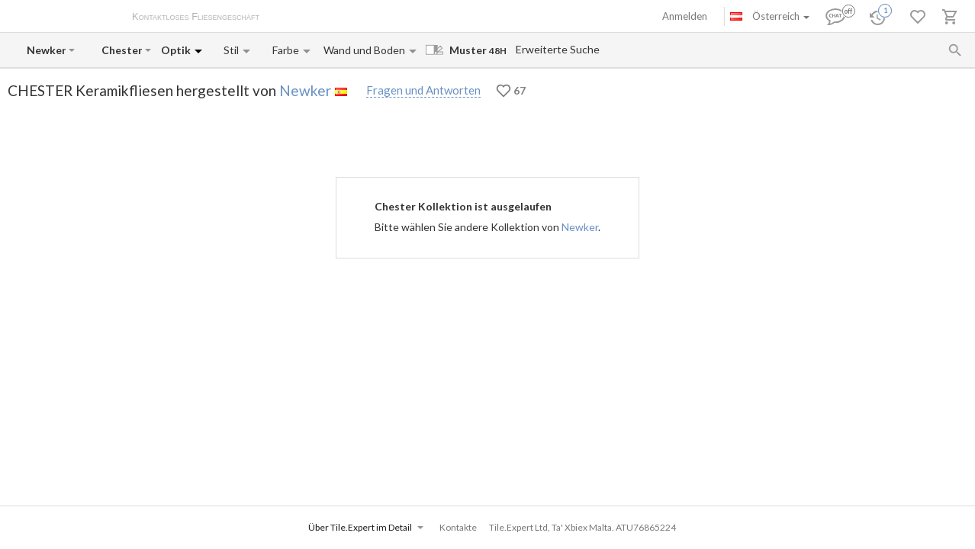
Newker (305, 90)
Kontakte (443, 17)
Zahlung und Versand (368, 17)
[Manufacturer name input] (46, 49)
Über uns (294, 17)
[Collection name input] (121, 49)
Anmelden (684, 16)
